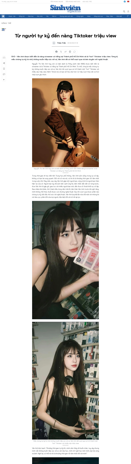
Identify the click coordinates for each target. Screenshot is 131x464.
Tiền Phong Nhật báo (73, 1)
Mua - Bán (109, 16)
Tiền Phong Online (56, 1)
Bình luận (4, 74)
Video (89, 16)
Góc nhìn (40, 16)
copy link (65, 52)
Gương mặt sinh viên (66, 16)
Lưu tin (4, 68)
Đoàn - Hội (12, 16)
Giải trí (54, 16)
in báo (70, 52)
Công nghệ (80, 16)
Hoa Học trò (87, 1)
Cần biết (119, 16)
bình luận (74, 52)
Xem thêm (127, 16)
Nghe (4, 57)
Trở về (4, 80)
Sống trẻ (21, 16)
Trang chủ (3, 16)
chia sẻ (56, 52)
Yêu (47, 16)
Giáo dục (31, 16)
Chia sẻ (4, 63)
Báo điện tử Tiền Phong (65, 9)
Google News (3, 29)
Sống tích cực (98, 16)
